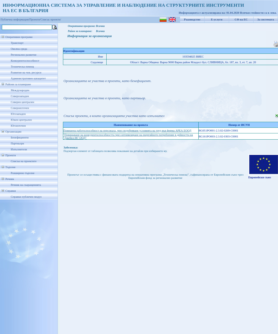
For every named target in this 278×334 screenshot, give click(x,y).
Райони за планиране (18, 84)
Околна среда (19, 48)
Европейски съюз (259, 177)
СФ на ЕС (241, 19)
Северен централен (22, 102)
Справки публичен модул (26, 196)
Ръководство (192, 19)
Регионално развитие (24, 54)
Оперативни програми (19, 36)
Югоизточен (18, 125)
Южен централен (21, 119)
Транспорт (17, 42)
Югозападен (18, 113)
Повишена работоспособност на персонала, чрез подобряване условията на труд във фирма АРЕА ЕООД (127, 130)
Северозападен (20, 96)
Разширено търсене (22, 173)
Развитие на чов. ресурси (26, 72)
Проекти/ (35, 19)
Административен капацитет (28, 78)
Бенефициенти (20, 137)
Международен (20, 90)
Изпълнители (19, 149)
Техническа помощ (22, 66)
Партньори (17, 143)
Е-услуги (217, 19)
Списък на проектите (24, 161)
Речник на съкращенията (26, 184)
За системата (265, 19)
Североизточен (20, 107)
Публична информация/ (15, 19)
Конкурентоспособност (25, 60)
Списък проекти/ (51, 19)
